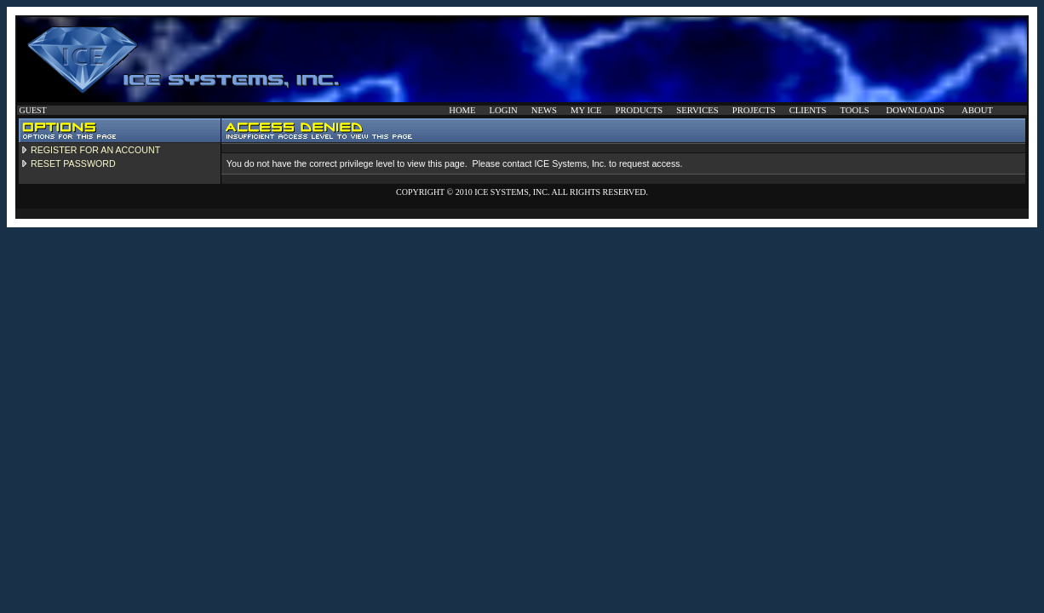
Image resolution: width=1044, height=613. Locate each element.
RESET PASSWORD (73, 163)
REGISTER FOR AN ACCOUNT (95, 150)
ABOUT (977, 110)
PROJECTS (754, 110)
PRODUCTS (639, 110)
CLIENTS (808, 110)
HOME (462, 110)
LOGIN (504, 110)
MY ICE (586, 110)
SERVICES (697, 110)
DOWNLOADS (915, 110)
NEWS (544, 110)
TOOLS (854, 110)
